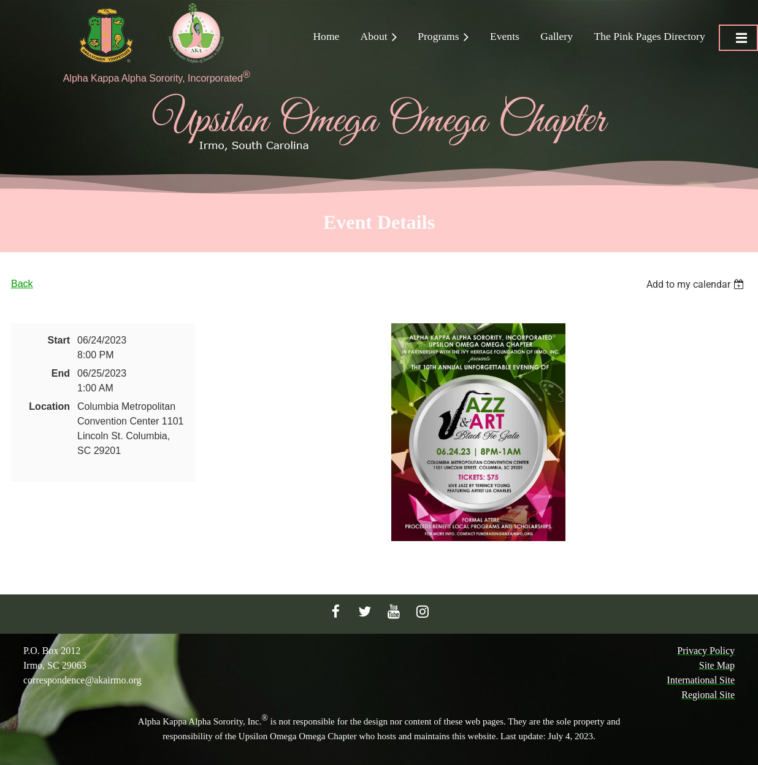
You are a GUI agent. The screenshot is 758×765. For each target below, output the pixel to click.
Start (59, 340)
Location (49, 406)
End (61, 373)
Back (22, 284)
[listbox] (696, 284)
